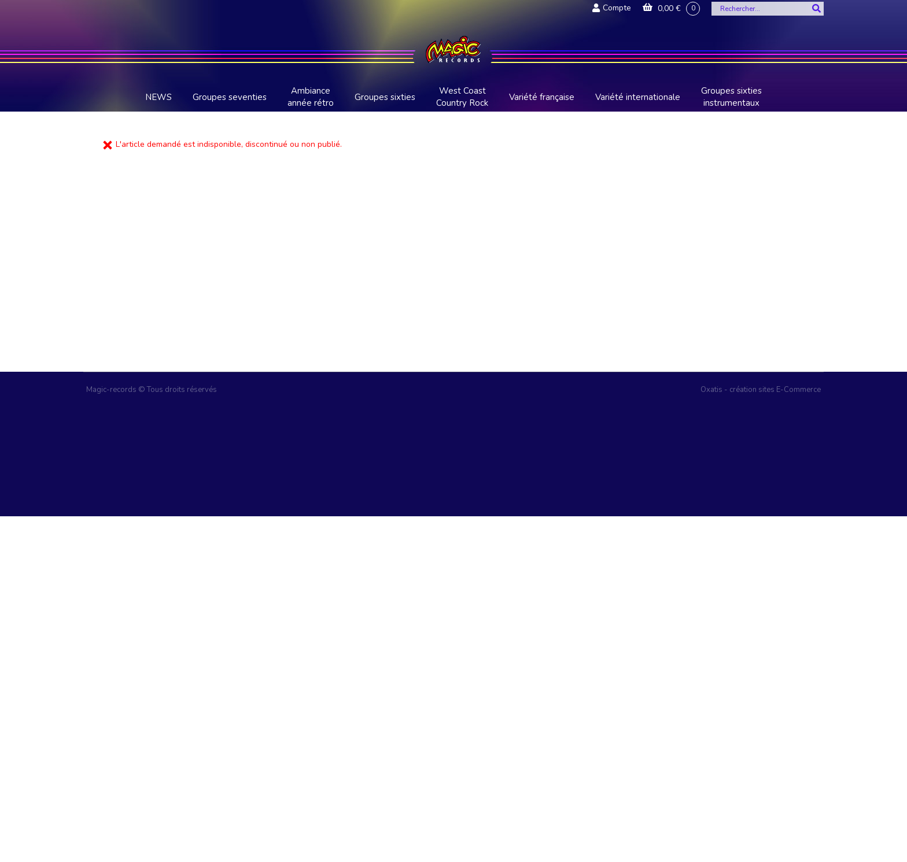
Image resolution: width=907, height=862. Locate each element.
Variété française (541, 97)
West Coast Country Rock (462, 97)
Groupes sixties (385, 97)
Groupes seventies (230, 97)
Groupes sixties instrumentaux (731, 97)
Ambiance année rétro (310, 97)
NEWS (158, 97)
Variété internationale (637, 97)
